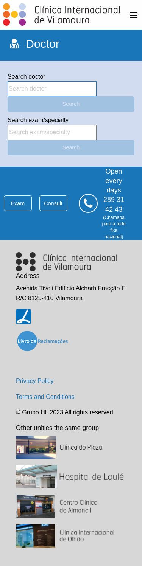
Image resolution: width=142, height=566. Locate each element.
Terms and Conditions (45, 397)
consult (53, 203)
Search (71, 104)
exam (18, 203)
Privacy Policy (35, 381)
